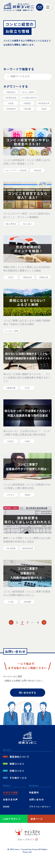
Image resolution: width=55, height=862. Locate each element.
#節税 (10, 103)
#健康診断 (11, 388)
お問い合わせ (36, 799)
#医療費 (27, 602)
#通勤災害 (43, 277)
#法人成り (27, 224)
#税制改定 (11, 92)
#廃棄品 (27, 103)
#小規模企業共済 (29, 98)
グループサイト (26, 839)
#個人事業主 (11, 224)
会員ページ (37, 819)
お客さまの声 (10, 799)
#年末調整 (11, 548)
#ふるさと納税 (12, 331)
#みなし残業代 (28, 92)
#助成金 (37, 170)
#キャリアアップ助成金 (16, 170)
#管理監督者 (11, 98)
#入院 (10, 602)
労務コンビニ (17, 770)
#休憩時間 (11, 109)
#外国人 (11, 441)
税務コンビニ (17, 763)
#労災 (10, 277)
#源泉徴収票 (27, 548)
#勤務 (27, 495)
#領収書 (27, 109)
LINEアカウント (12, 819)
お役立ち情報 (10, 792)
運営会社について (19, 756)
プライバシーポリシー (40, 806)
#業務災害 (27, 277)
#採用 (43, 109)
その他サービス (18, 777)
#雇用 (27, 441)
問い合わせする (27, 692)
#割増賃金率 (43, 103)
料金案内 (34, 792)
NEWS (6, 806)
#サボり (11, 495)
